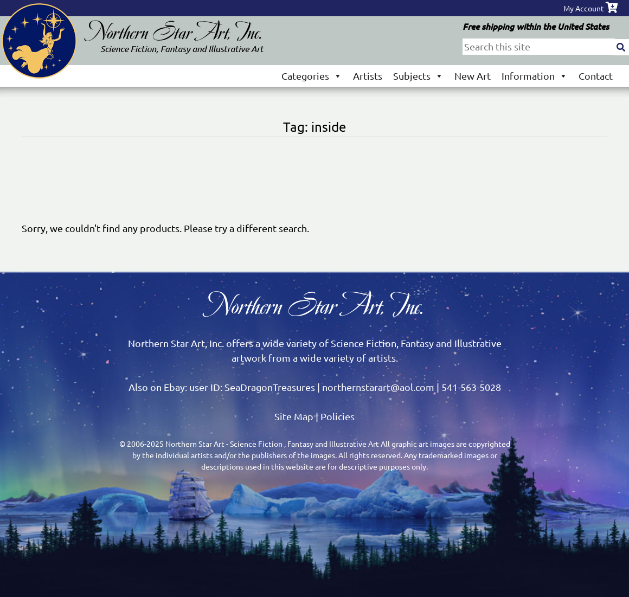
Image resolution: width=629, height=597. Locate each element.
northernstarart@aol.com (378, 387)
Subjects (418, 75)
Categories (311, 75)
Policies (337, 416)
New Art (472, 75)
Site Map (293, 416)
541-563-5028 (471, 387)
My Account (583, 8)
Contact (596, 75)
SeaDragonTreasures (269, 387)
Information (535, 75)
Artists (367, 75)
